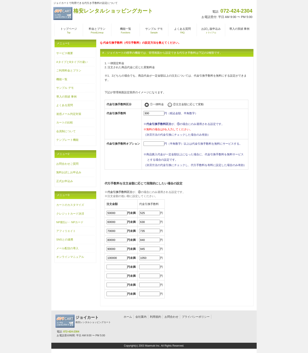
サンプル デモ (65, 87)
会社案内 (141, 316)
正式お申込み (64, 181)
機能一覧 (61, 79)
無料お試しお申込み (68, 172)
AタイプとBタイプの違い (72, 62)
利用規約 (155, 316)
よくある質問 (64, 105)
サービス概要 (64, 53)
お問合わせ (171, 316)
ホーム (128, 316)
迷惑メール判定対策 (68, 114)
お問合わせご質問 (67, 163)
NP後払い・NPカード (69, 222)
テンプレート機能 (67, 139)
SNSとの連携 (64, 239)
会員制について (66, 131)
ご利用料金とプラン (68, 70)
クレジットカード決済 (70, 213)
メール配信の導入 (67, 248)
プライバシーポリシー (196, 316)
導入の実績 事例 (66, 96)
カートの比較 (64, 122)
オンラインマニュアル (70, 256)
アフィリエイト (66, 231)
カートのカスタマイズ (70, 204)
